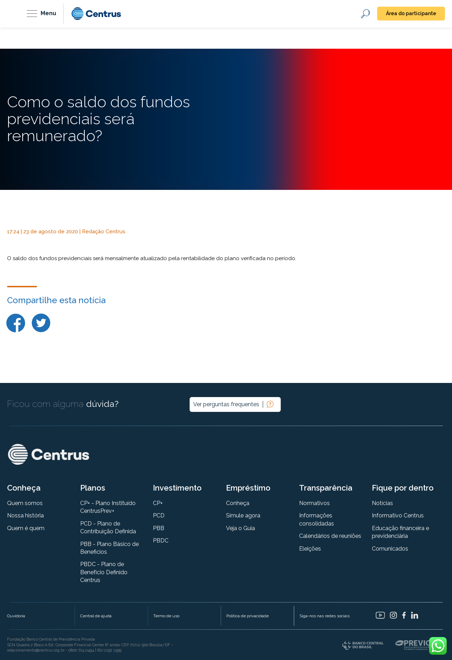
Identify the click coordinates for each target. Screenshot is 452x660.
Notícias (382, 503)
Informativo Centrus (398, 515)
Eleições (310, 548)
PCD (159, 515)
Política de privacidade (247, 615)
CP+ (158, 503)
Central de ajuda (96, 615)
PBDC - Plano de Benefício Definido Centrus (103, 572)
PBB (158, 528)
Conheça (237, 503)
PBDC (160, 540)
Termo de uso (166, 615)
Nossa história (25, 515)
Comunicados (390, 548)
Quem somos (25, 503)
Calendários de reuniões (330, 536)
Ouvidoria (16, 615)
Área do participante (411, 13)
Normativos (314, 503)
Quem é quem (25, 528)
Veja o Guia (240, 528)
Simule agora (243, 515)
